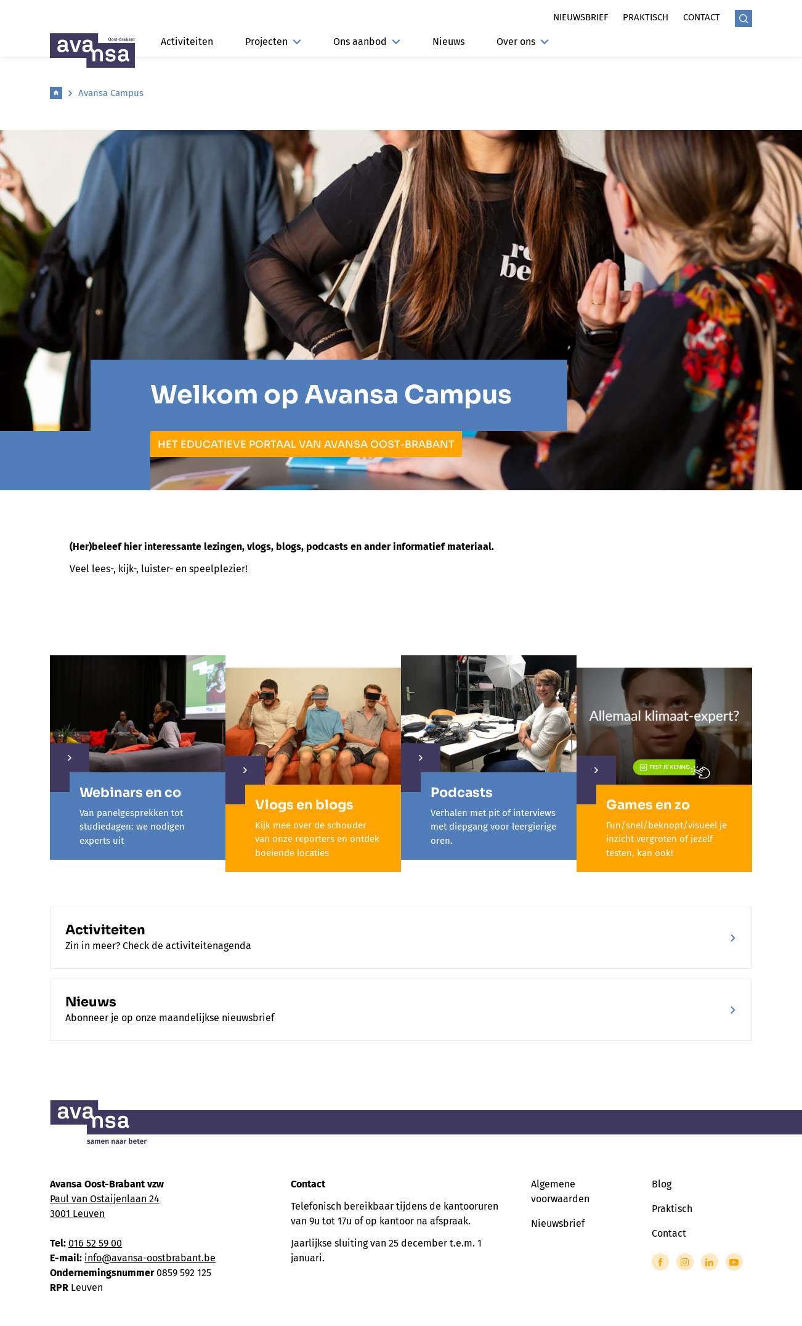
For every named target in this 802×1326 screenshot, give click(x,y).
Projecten (273, 41)
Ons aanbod (366, 41)
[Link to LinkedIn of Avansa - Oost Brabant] (709, 1262)
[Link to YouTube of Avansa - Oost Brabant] (734, 1262)
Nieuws (448, 41)
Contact (701, 17)
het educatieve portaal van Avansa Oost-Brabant (306, 444)
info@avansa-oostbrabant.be (150, 1258)
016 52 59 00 (95, 1243)
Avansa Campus (111, 93)
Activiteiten (187, 41)
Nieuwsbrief (580, 17)
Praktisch (645, 17)
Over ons (522, 41)
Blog (661, 1184)
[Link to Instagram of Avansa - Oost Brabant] (685, 1262)
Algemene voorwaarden (560, 1191)
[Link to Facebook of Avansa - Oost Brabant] (660, 1262)
